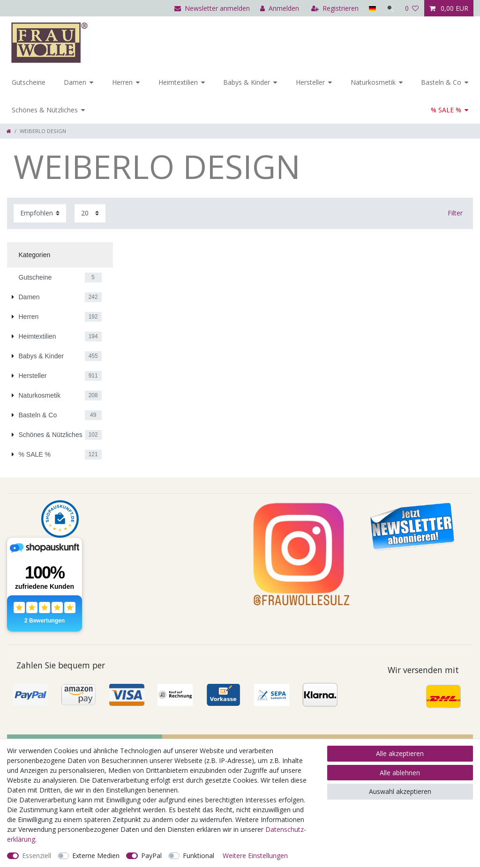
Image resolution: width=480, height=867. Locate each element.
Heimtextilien (178, 82)
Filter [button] (455, 212)
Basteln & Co (441, 82)
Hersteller (310, 82)
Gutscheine (28, 82)
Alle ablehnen (400, 772)
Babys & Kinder (246, 82)
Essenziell (36, 855)
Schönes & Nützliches (45, 109)
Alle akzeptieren (400, 753)
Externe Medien (96, 855)
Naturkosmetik (373, 82)
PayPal (151, 855)
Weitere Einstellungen (255, 855)
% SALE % (446, 109)
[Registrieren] (335, 8)
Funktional (198, 855)
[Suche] (390, 8)
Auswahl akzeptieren (400, 791)
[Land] (372, 8)
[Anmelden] (279, 8)
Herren (122, 82)
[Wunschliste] (412, 8)
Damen (75, 82)
